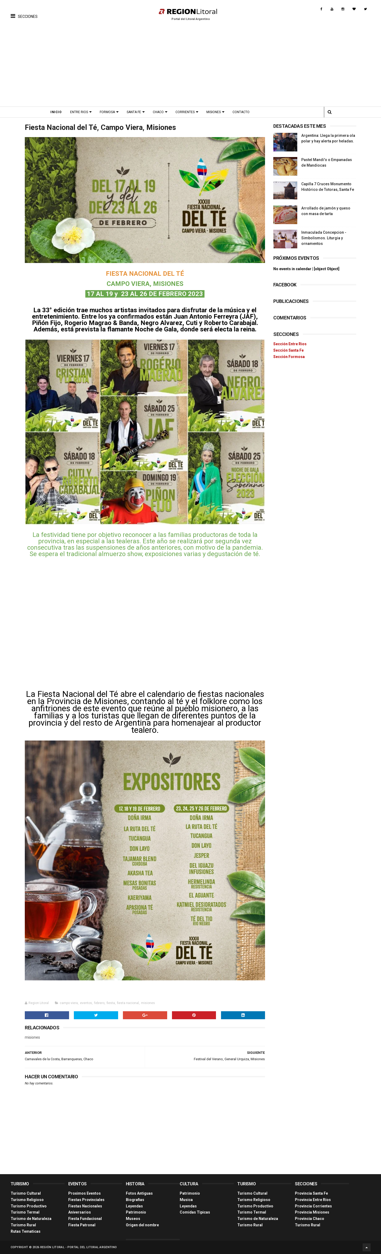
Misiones (213, 112)
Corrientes (185, 112)
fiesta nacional (128, 1003)
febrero (99, 1003)
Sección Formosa (289, 357)
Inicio (56, 112)
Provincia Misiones (312, 1212)
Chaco (158, 112)
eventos (86, 1003)
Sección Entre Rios (290, 344)
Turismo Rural (23, 1225)
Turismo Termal (25, 1212)
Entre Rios (79, 112)
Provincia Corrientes (313, 1206)
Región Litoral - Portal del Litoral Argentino (78, 1247)
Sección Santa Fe (288, 350)
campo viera (69, 1003)
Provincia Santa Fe (311, 1193)
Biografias (135, 1200)
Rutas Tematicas (26, 1231)
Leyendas (134, 1206)
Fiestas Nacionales (85, 1206)
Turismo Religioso (27, 1200)
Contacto (241, 112)
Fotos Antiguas (139, 1193)
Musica (186, 1200)
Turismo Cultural (26, 1193)
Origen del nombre (142, 1225)
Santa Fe (134, 112)
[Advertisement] (191, 66)
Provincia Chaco (309, 1218)
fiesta (111, 1003)
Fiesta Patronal (81, 1225)
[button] (24, 12)
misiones (148, 1003)
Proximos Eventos (84, 1193)
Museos (133, 1218)
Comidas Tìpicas (195, 1212)
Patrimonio (136, 1212)
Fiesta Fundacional (85, 1218)
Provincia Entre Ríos (313, 1200)
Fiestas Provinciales (86, 1200)
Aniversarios (79, 1212)
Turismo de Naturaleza (31, 1218)
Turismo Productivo (29, 1206)
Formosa (107, 112)
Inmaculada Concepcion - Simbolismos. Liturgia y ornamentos (323, 238)
